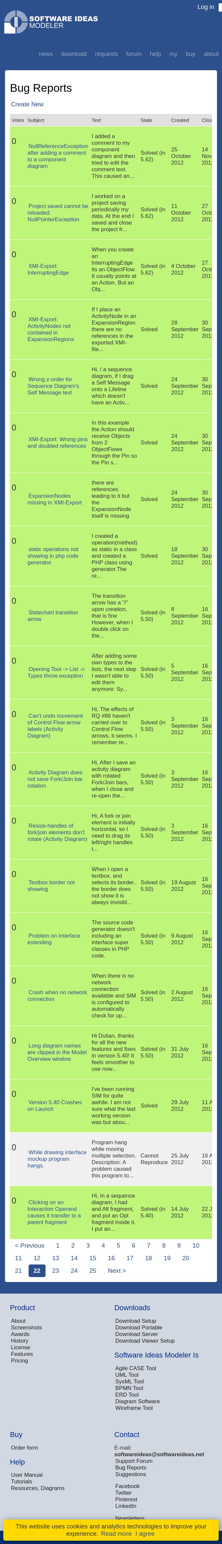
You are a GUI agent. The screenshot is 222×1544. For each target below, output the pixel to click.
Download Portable (139, 1327)
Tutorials (21, 1481)
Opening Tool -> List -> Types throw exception (56, 672)
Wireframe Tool (134, 1408)
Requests (106, 54)
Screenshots (26, 1327)
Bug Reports (130, 1468)
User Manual (27, 1475)
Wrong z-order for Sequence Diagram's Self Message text (53, 386)
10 (195, 1245)
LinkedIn (125, 1506)
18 (148, 1258)
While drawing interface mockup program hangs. (57, 1159)
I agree (145, 1533)
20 (185, 1258)
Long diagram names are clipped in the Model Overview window (57, 1052)
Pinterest (126, 1499)
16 (111, 1258)
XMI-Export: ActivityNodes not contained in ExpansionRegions (51, 329)
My (173, 54)
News (46, 54)
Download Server (136, 1334)
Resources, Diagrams (37, 1488)
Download (74, 54)
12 (37, 1258)
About (211, 54)
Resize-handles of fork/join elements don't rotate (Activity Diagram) (57, 832)
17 (130, 1258)
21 (18, 1270)
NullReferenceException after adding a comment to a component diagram (58, 156)
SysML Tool (129, 1381)
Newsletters (130, 1518)
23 (55, 1270)
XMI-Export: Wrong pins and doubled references (58, 442)
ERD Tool (127, 1395)
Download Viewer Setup (145, 1341)
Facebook (127, 1486)
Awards (20, 1334)
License (20, 1347)
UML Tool (127, 1375)
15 (92, 1258)
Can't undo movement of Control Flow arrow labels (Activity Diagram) (55, 726)
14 (74, 1258)
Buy (190, 54)
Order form (24, 1448)
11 (18, 1258)
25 (92, 1270)
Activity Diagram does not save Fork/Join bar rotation (55, 779)
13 (55, 1258)
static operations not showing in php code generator (53, 556)
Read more (116, 1533)
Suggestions (130, 1474)
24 (74, 1270)
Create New (27, 104)
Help (155, 54)
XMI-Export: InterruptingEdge (48, 269)
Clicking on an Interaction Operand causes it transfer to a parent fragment (54, 1212)
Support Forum (134, 1461)
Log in (205, 6)
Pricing (19, 1361)
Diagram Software (137, 1401)
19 (167, 1258)
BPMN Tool (129, 1388)
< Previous (30, 1245)
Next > (117, 1270)
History (19, 1341)
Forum (134, 54)
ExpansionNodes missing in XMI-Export (55, 499)
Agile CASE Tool (135, 1368)
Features (22, 1354)
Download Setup (135, 1321)
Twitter (123, 1493)
